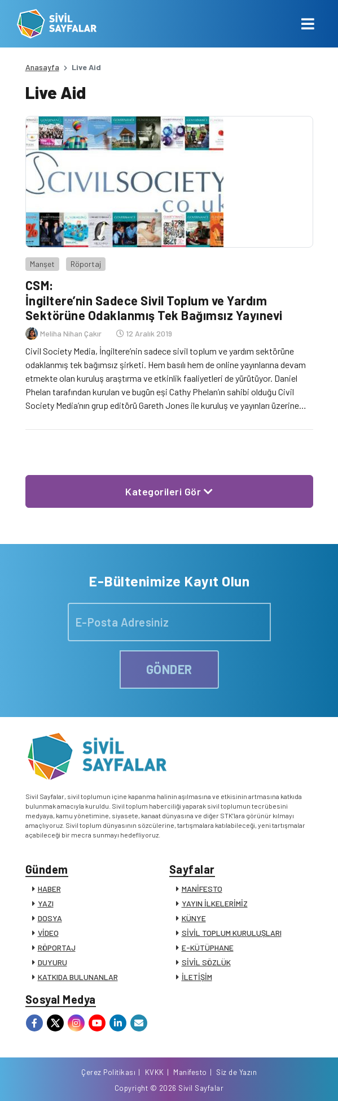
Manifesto (190, 1072)
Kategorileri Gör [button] (169, 491)
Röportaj (86, 264)
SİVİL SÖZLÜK (206, 962)
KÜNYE (194, 918)
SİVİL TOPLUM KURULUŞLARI (232, 933)
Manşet (42, 264)
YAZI (46, 903)
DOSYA (50, 918)
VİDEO (48, 933)
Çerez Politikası (108, 1072)
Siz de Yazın (236, 1072)
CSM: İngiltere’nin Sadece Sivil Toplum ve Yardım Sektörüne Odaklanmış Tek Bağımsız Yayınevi (154, 300)
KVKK (154, 1072)
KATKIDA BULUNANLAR (78, 977)
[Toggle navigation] (308, 24)
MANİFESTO (202, 888)
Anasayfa (42, 67)
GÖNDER (169, 669)
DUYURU (52, 962)
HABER (49, 888)
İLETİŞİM (197, 977)
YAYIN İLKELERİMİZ (215, 903)
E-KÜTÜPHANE (208, 947)
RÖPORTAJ (57, 947)
